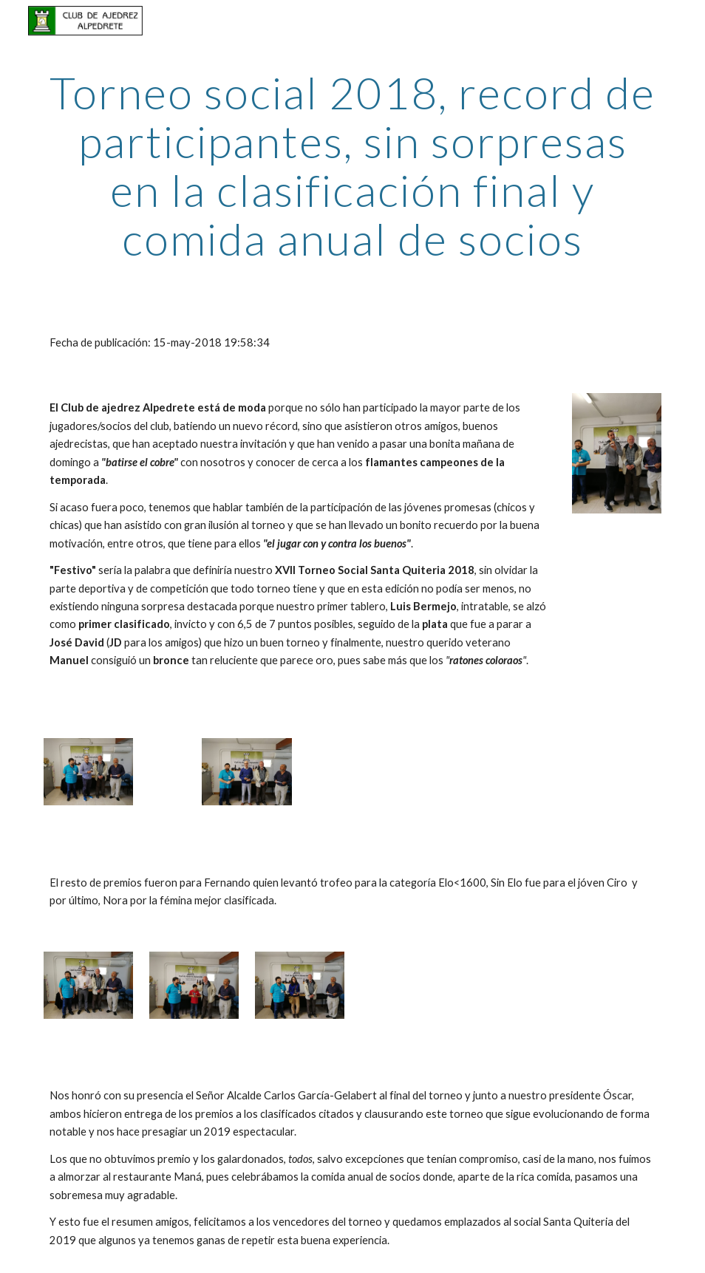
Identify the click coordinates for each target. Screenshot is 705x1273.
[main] (353, 165)
